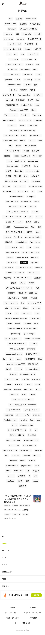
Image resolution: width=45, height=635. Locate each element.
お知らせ (22, 486)
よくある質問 (32, 618)
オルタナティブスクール (15, 273)
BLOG (4, 558)
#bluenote (26, 34)
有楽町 (22, 125)
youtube (38, 34)
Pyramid (13, 374)
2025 (40, 191)
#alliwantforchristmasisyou (16, 318)
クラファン (38, 95)
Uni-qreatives (11, 247)
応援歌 (24, 298)
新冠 (33, 227)
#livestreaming (26, 425)
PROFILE (5, 550)
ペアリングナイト (13, 151)
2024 (29, 247)
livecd (36, 202)
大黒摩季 (23, 90)
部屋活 (13, 283)
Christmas (8, 415)
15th (16, 313)
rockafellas (12, 69)
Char (40, 359)
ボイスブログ (33, 54)
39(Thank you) (25, 120)
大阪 (27, 471)
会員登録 (36, 595)
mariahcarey (35, 318)
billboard (27, 49)
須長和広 (36, 455)
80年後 (26, 151)
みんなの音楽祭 (30, 146)
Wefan (31, 283)
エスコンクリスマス (12, 75)
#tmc (14, 425)
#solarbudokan (24, 95)
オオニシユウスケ (17, 349)
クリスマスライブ (34, 39)
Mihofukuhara (21, 242)
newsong (20, 39)
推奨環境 (12, 608)
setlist (23, 135)
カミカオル (24, 181)
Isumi (9, 161)
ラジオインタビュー (31, 410)
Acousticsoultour (21, 227)
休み (26, 176)
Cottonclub (27, 75)
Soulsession (20, 161)
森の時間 (8, 80)
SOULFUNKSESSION (12, 217)
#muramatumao (13, 440)
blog (22, 54)
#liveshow (12, 29)
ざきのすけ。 (12, 262)
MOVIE (5, 565)
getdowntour (35, 135)
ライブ (30, 100)
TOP (4, 536)
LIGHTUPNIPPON (24, 268)
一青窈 (37, 384)
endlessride (8, 39)
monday (6, 186)
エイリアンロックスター (15, 232)
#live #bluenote (29, 445)
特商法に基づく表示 (12, 618)
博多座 (17, 323)
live (37, 100)
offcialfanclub (25, 450)
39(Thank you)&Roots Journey (22, 130)
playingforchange (12, 308)
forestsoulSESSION (22, 156)
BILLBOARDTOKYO (22, 278)
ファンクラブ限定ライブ (17, 430)
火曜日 (8, 176)
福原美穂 (23, 24)
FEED (4, 579)
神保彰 (22, 461)
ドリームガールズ (14, 44)
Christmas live (22, 257)
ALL (10, 19)
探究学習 (11, 293)
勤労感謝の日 (33, 364)
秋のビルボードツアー (14, 222)
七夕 (22, 303)
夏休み (28, 222)
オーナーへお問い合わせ (22, 623)
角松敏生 (8, 384)
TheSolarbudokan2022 (17, 344)
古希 (37, 64)
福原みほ (19, 19)
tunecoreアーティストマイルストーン (22, 328)
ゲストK (39, 217)
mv (36, 430)
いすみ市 (27, 85)
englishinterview (13, 410)
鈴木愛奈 (34, 257)
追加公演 (37, 278)
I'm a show (32, 125)
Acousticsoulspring (33, 237)
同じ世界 (8, 242)
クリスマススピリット (30, 252)
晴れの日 (17, 176)
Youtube (10, 481)
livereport (31, 196)
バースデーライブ (23, 415)
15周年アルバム (19, 186)
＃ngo (32, 395)
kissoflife (27, 323)
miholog (23, 420)
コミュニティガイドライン (32, 613)
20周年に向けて (12, 105)
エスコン (35, 212)
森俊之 (29, 232)
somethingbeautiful (12, 49)
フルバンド (28, 217)
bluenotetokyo (12, 466)
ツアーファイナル (11, 303)
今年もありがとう (10, 141)
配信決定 (7, 278)
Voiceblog (12, 125)
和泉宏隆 (13, 461)
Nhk (11, 359)
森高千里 (17, 389)
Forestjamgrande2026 (18, 110)
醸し (10, 146)
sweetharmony (12, 252)
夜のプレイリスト (32, 354)
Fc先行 (10, 257)
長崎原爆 (7, 156)
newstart (38, 450)
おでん (38, 389)
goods (35, 481)
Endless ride (27, 59)
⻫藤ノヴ (18, 384)
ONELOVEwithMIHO (28, 29)
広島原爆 (35, 151)
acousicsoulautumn (14, 354)
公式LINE (21, 476)
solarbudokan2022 (32, 339)
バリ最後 (7, 227)
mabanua (36, 181)
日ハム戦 (33, 298)
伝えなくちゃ (23, 191)
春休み (25, 308)
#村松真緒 (32, 435)
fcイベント (25, 115)
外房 (37, 288)
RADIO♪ (5, 586)
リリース (11, 476)
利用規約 (33, 608)
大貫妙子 (28, 384)
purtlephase (33, 161)
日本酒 (36, 247)
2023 (37, 313)
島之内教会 (35, 176)
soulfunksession (17, 196)
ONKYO (32, 141)
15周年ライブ (26, 313)
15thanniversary (14, 85)
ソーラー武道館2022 (13, 339)
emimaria (31, 349)
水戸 (15, 54)
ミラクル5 (33, 344)
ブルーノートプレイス (14, 64)
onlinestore (26, 202)
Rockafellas (25, 69)
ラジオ (20, 481)
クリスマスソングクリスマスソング (22, 207)
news (37, 466)
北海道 (32, 90)
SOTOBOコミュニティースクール (19, 288)
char (9, 54)
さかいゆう (26, 166)
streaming (8, 34)
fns (33, 191)
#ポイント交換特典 (17, 435)
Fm (4, 359)
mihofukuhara (10, 24)
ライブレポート (9, 95)
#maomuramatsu (31, 440)
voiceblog (36, 308)
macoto (7, 237)
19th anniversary (11, 135)
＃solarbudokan (10, 420)
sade (36, 323)
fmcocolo (18, 369)
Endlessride (13, 59)
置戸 (35, 85)
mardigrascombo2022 (16, 364)
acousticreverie (32, 171)
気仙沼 (37, 80)
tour (32, 420)
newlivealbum (9, 191)
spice (37, 105)
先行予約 (36, 471)
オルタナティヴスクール (27, 293)
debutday (19, 171)
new (35, 69)
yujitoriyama (26, 466)
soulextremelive (35, 186)
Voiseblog (37, 115)
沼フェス (13, 90)
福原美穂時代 (30, 359)
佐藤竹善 (25, 379)
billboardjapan (11, 181)
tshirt (39, 420)
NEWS (4, 543)
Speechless (35, 242)
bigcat (8, 313)
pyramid (9, 100)
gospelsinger (29, 334)
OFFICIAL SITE (7, 572)
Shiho (36, 166)
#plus (24, 395)
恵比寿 (22, 141)
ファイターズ (8, 268)
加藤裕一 (26, 455)
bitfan (8, 471)
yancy (18, 359)
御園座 (9, 323)
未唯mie (7, 389)
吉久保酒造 (29, 44)
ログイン (41, 3)
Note (33, 110)
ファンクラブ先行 (34, 303)
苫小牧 (8, 369)
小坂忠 (8, 171)
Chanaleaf (37, 156)
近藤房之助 (36, 379)
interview (37, 415)
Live (35, 476)
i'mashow (18, 237)
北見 (39, 227)
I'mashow (38, 120)
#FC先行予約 (35, 24)
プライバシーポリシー (12, 613)
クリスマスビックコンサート (17, 212)
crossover (16, 455)
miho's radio (31, 19)
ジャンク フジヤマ (12, 379)
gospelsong (15, 334)
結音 (40, 141)
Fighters (34, 262)
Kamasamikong (32, 369)
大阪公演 (37, 49)
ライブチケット (12, 202)
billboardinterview (27, 374)
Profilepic (14, 395)
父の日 (36, 222)
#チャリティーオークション (22, 400)
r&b (6, 455)
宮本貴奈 (29, 64)
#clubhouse (14, 445)
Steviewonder (12, 166)
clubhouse (18, 471)
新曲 (17, 34)
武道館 (17, 80)
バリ (21, 247)
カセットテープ (33, 273)
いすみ (38, 75)
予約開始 (38, 268)
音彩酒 (18, 146)
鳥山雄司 (31, 461)
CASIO (22, 283)
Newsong (28, 80)
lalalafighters (13, 298)
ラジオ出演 (20, 100)
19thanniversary (11, 115)
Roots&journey (9, 120)
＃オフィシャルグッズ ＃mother (22, 405)
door (38, 232)
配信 (27, 481)
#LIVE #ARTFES (10, 450)
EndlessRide (26, 105)
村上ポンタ (28, 389)
